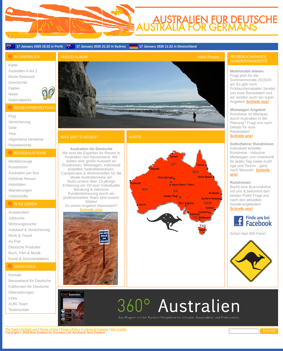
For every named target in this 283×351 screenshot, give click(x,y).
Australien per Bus (23, 173)
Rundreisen (18, 167)
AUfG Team (18, 304)
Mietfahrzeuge (20, 161)
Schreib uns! (91, 210)
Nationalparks (20, 100)
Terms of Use (49, 329)
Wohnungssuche (22, 224)
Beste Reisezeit (21, 76)
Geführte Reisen (22, 179)
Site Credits (118, 329)
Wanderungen (20, 190)
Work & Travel (20, 235)
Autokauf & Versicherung (29, 230)
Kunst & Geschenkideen (28, 259)
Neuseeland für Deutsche (29, 281)
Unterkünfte (18, 196)
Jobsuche (16, 218)
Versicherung (19, 122)
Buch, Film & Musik (24, 253)
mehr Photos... (210, 57)
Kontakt (14, 275)
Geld (12, 128)
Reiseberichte (20, 145)
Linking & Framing (95, 329)
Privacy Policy (70, 329)
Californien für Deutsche (28, 286)
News (13, 94)
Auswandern (18, 212)
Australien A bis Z (22, 71)
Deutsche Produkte (24, 247)
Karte (12, 65)
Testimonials (18, 310)
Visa (12, 133)
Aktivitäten (17, 184)
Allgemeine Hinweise (25, 139)
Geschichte (17, 82)
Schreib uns (29, 329)
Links (12, 298)
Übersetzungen (21, 292)
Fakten (14, 88)
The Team (12, 329)
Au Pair (14, 241)
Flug (12, 116)
